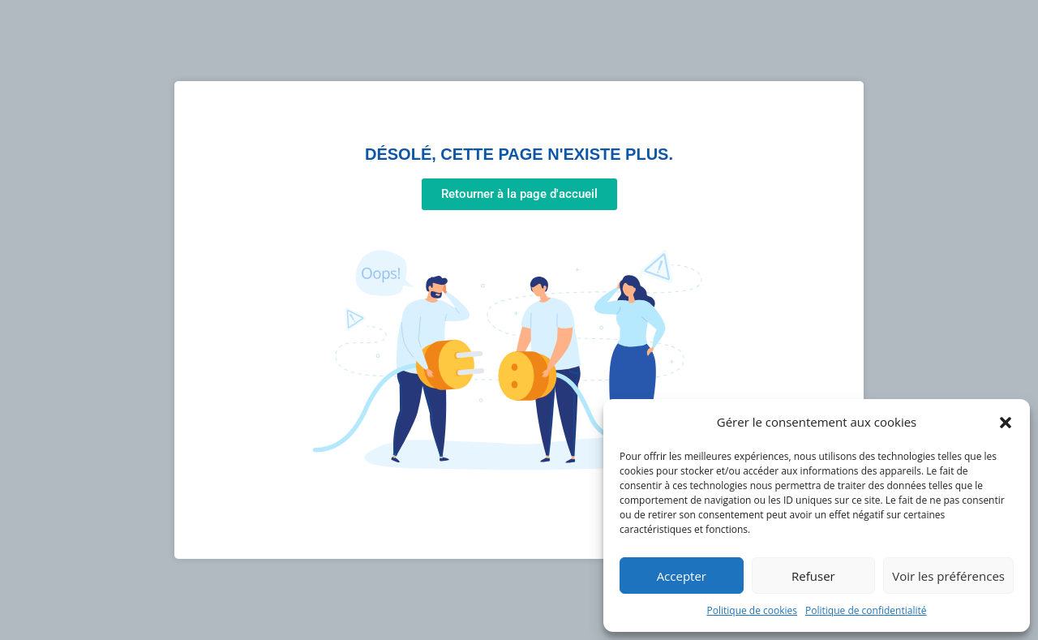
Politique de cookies (752, 610)
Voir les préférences (948, 576)
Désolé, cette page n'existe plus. (519, 154)
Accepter (681, 576)
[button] (1005, 422)
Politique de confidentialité (865, 610)
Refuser (813, 576)
